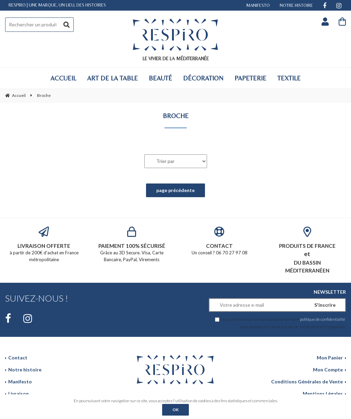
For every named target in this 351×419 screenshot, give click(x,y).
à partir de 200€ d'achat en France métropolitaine (44, 244)
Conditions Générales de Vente (307, 381)
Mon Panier (330, 357)
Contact (17, 357)
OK (175, 409)
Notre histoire (24, 369)
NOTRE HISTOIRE (296, 5)
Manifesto (20, 381)
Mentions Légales (323, 393)
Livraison (18, 393)
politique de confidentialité (322, 319)
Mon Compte (328, 369)
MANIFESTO (258, 5)
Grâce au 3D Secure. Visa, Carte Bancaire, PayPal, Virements (131, 244)
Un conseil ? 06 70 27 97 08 (219, 241)
